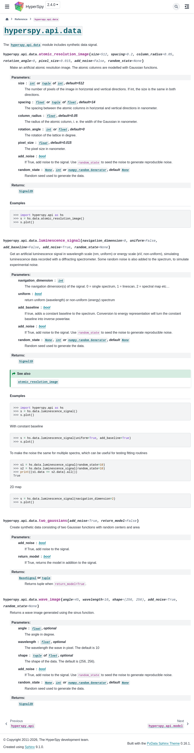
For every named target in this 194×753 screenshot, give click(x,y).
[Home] (7, 19)
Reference (21, 19)
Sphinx (30, 747)
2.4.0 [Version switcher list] (51, 5)
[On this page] (187, 6)
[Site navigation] (7, 6)
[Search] (176, 6)
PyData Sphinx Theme (163, 743)
